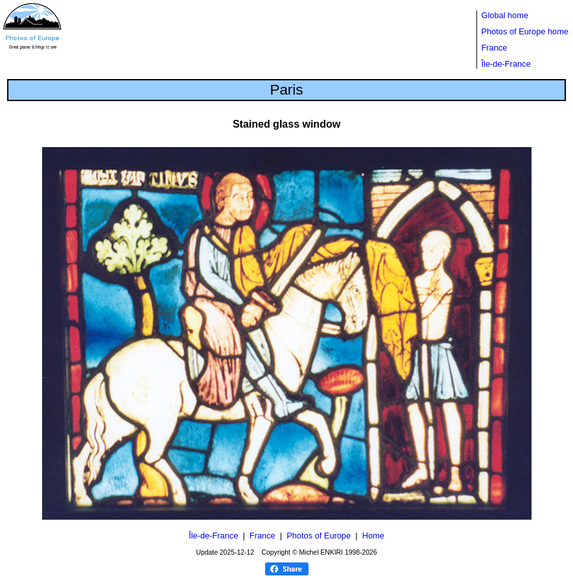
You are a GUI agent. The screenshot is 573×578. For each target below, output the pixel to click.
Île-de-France (506, 64)
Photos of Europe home (525, 31)
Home (373, 535)
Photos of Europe (318, 535)
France (495, 47)
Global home (505, 15)
